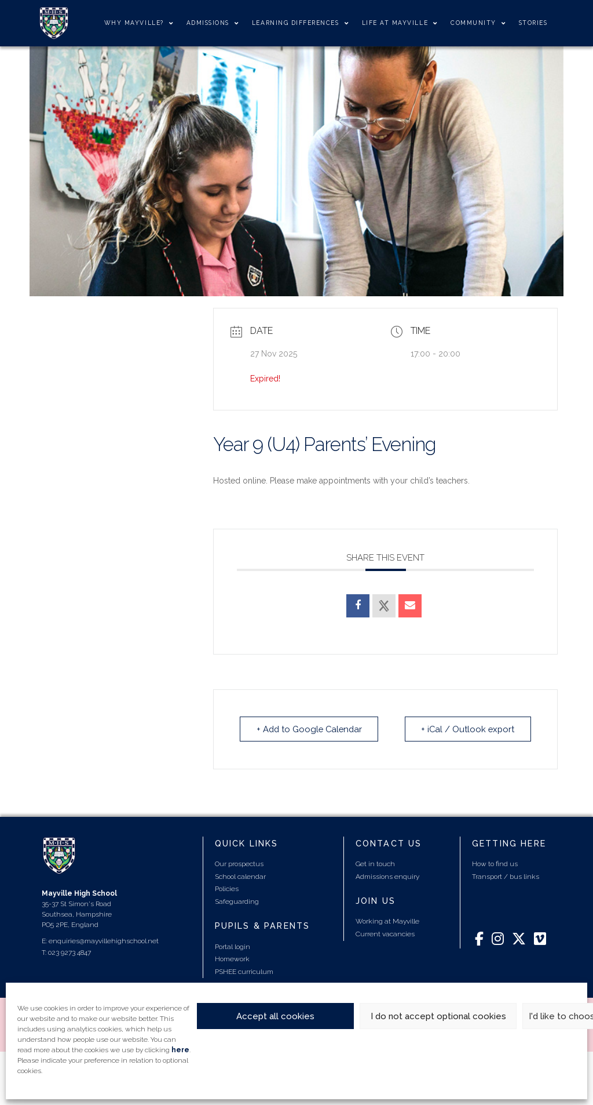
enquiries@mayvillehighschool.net (104, 940)
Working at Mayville (387, 921)
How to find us (495, 863)
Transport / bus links (505, 876)
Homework (232, 958)
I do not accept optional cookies (438, 1016)
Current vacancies (385, 933)
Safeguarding (237, 901)
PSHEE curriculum (244, 971)
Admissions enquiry (387, 876)
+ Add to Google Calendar (311, 729)
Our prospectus (239, 863)
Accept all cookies (275, 1016)
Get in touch (375, 863)
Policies (227, 888)
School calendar (240, 876)
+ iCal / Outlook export (466, 729)
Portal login (232, 946)
